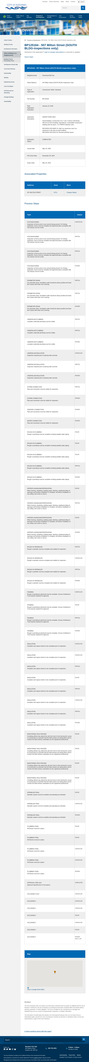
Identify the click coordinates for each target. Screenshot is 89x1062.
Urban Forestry (9, 40)
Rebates (7, 81)
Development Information (8, 48)
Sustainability (8, 101)
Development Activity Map (8, 67)
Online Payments (54, 1)
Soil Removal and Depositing (10, 93)
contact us (36, 1057)
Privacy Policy (72, 1054)
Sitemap (79, 1054)
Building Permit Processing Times (9, 61)
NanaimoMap (8, 77)
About (67, 1)
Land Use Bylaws (10, 88)
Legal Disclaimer (63, 1054)
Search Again (29, 57)
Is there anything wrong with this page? (38, 1031)
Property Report (72, 192)
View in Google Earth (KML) (35, 988)
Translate (44, 1)
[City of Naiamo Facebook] (4, 1049)
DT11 (55, 192)
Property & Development (24, 30)
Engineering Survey (11, 84)
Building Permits (10, 44)
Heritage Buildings (10, 98)
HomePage (25, 39)
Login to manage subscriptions (54, 52)
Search (83, 8)
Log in (82, 1)
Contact (73, 1)
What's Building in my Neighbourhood (10, 55)
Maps (62, 1)
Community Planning (8, 72)
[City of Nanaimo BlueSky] (15, 1049)
